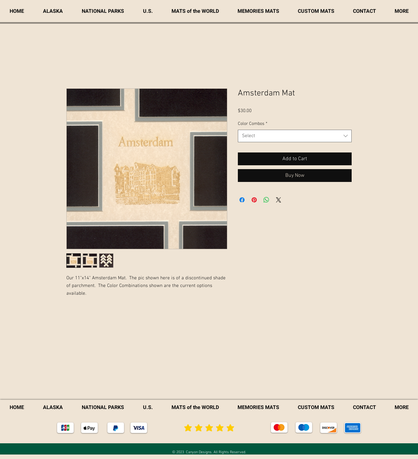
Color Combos (252, 124)
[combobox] (295, 136)
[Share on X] (278, 200)
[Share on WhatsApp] (266, 200)
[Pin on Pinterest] (254, 200)
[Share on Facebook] (242, 200)
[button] (401, 11)
